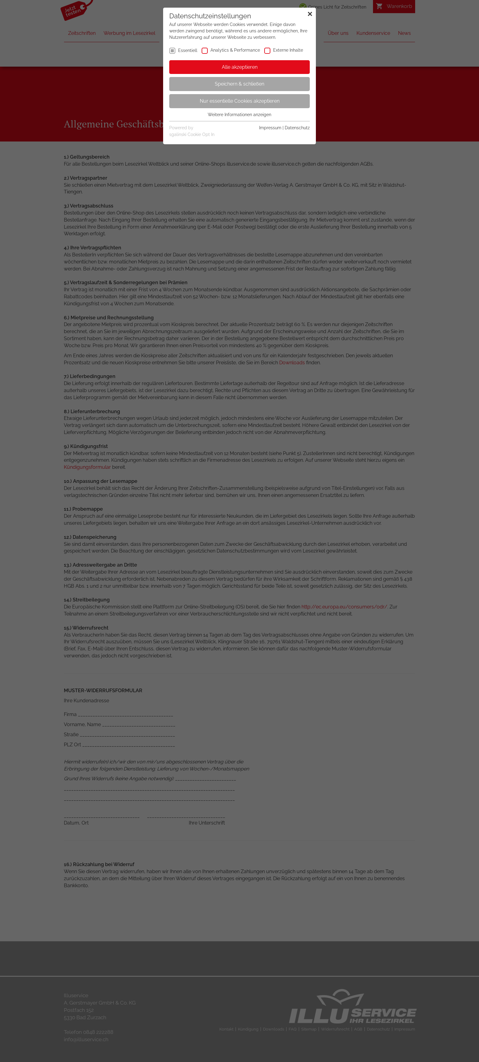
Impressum (270, 127)
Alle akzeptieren (240, 67)
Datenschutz (297, 127)
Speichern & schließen (239, 84)
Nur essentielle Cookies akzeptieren (240, 101)
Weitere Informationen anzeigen (239, 114)
